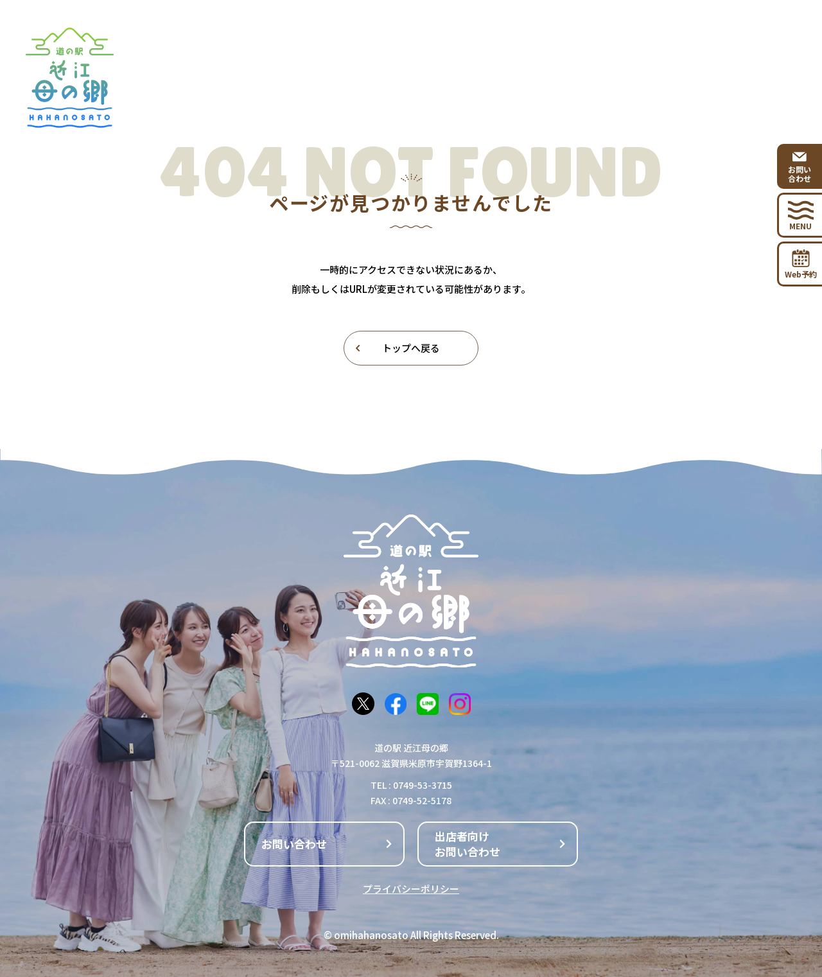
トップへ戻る (397, 348)
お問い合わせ (327, 844)
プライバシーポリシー (411, 888)
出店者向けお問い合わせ (501, 843)
